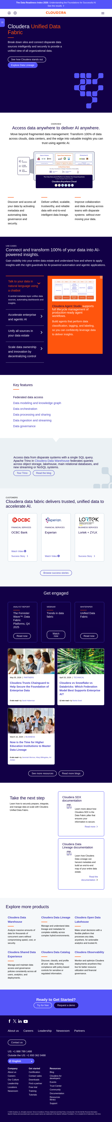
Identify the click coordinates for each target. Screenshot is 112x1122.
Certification (34, 1072)
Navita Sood (77, 701)
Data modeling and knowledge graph (37, 403)
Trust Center (55, 1086)
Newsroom (63, 1030)
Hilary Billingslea (42, 757)
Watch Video (18, 551)
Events (53, 1082)
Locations (12, 1087)
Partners (79, 1030)
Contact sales (35, 1076)
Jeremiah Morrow (28, 757)
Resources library (55, 1098)
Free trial (33, 1087)
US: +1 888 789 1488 (20, 1051)
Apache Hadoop (12, 1114)
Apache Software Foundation (65, 1114)
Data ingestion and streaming (32, 420)
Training (32, 1091)
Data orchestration (25, 408)
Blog (52, 1072)
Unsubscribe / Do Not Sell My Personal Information (82, 1112)
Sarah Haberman (28, 701)
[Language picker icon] (15, 13)
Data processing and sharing (32, 414)
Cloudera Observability (89, 952)
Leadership (45, 1030)
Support (53, 1103)
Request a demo (66, 1005)
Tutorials (33, 1095)
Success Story (18, 556)
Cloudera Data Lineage (55, 917)
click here (98, 1114)
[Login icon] (9, 13)
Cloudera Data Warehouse (52, 460)
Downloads (34, 1080)
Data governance (24, 426)
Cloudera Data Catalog (55, 952)
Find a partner (35, 1083)
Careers (28, 1030)
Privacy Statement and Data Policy (55, 1112)
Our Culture (13, 1080)
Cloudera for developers (55, 1077)
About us (13, 1030)
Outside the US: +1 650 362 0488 (27, 1055)
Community (55, 1089)
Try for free (43, 1005)
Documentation (57, 1093)
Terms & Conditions (38, 1112)
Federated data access (28, 397)
